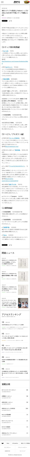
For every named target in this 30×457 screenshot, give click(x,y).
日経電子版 (6, 227)
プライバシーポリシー (22, 447)
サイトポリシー (7, 447)
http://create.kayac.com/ (11, 146)
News (8, 443)
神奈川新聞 (6, 79)
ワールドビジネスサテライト (17, 166)
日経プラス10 (12, 184)
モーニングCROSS (14, 138)
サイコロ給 (13, 17)
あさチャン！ (8, 67)
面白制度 (17, 17)
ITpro (4, 235)
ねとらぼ (5, 51)
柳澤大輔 (9, 17)
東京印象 (17, 150)
